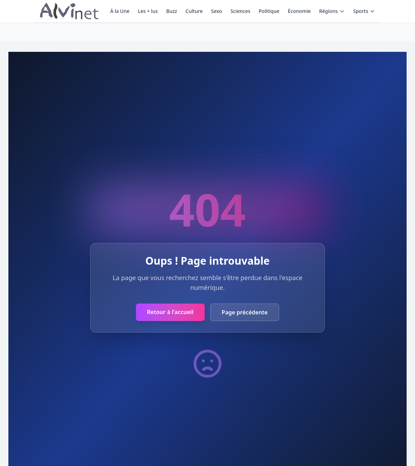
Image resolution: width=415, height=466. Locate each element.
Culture (194, 11)
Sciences (240, 11)
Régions (331, 11)
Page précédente (245, 312)
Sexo (216, 11)
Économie (299, 11)
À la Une (119, 11)
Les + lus (148, 11)
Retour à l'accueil (170, 312)
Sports (364, 11)
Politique (269, 11)
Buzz (171, 11)
